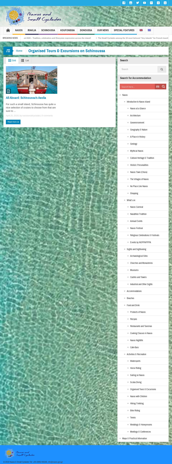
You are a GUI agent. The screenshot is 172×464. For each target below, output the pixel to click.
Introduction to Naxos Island (138, 101)
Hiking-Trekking (137, 403)
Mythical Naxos (136, 151)
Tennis (133, 417)
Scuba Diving (135, 382)
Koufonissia (67, 32)
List (24, 60)
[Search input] (137, 87)
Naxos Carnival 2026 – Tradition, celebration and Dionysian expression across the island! (57, 38)
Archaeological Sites (139, 256)
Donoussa (86, 32)
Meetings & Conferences (140, 431)
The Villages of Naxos (139, 179)
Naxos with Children (138, 396)
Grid (11, 60)
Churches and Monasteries (141, 263)
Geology (133, 143)
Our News (103, 32)
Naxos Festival (136, 228)
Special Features (124, 32)
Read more (13, 121)
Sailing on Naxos (137, 375)
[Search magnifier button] (163, 86)
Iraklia (32, 32)
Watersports (135, 361)
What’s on (131, 200)
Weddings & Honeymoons (141, 424)
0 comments (47, 115)
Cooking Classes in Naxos (141, 333)
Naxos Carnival (136, 207)
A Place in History (137, 136)
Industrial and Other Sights (141, 284)
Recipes (133, 319)
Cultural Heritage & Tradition (142, 158)
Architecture (135, 115)
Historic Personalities (139, 165)
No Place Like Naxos (139, 186)
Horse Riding (135, 368)
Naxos (19, 32)
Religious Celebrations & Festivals (144, 235)
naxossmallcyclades (31, 115)
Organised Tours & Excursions (143, 389)
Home (19, 51)
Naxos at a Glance (138, 108)
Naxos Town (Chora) (138, 172)
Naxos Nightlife (136, 340)
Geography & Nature (138, 129)
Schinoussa (48, 32)
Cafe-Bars (134, 347)
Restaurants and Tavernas (141, 326)
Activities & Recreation (136, 354)
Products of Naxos (138, 312)
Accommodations (134, 291)
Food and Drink (133, 305)
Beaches (130, 298)
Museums (134, 270)
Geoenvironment (137, 122)
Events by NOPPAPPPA (140, 242)
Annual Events (136, 221)
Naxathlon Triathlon (138, 214)
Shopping (134, 193)
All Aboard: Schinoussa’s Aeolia (26, 98)
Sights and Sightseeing (136, 249)
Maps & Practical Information (134, 438)
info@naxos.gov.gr (55, 462)
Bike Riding (135, 410)
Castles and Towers (138, 277)
